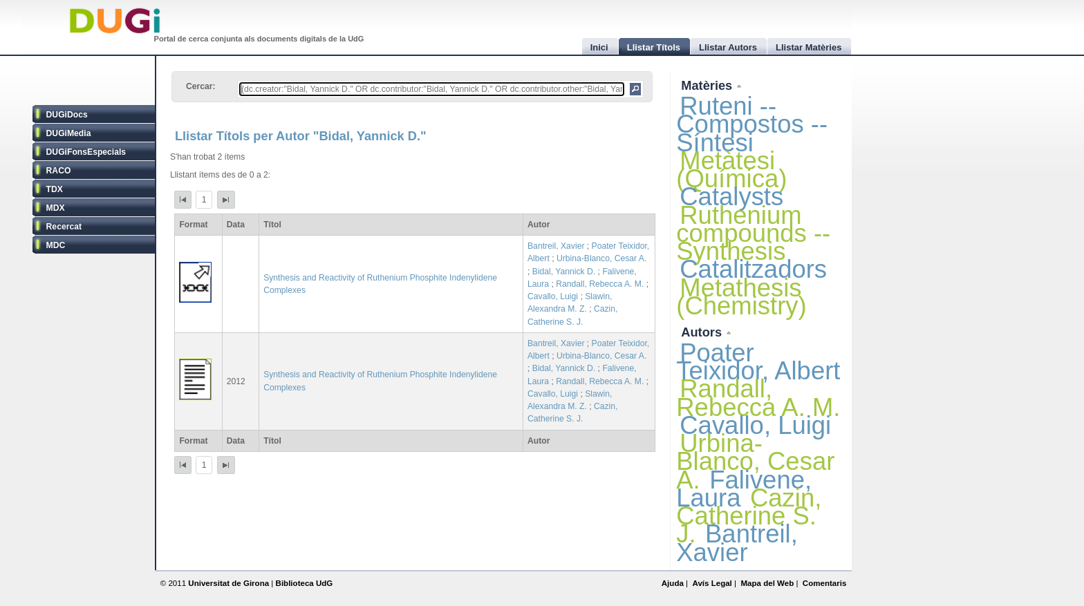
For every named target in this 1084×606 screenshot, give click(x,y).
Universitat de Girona (228, 583)
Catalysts (731, 196)
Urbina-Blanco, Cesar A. (601, 258)
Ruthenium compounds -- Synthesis (753, 233)
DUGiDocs (67, 115)
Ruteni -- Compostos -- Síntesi (752, 124)
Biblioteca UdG (304, 583)
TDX (54, 189)
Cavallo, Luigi (552, 296)
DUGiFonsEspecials (86, 152)
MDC (56, 245)
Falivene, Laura (744, 489)
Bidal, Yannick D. (563, 271)
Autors (703, 332)
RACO (58, 171)
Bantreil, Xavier (555, 246)
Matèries (708, 85)
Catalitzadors (753, 269)
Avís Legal (711, 583)
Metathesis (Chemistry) (741, 297)
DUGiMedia (68, 133)
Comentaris (825, 583)
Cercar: (201, 86)
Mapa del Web (767, 583)
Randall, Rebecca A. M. (600, 284)
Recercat (64, 226)
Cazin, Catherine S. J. (748, 516)
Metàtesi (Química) (731, 169)
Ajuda (673, 583)
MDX (55, 208)
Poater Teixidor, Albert (758, 362)
